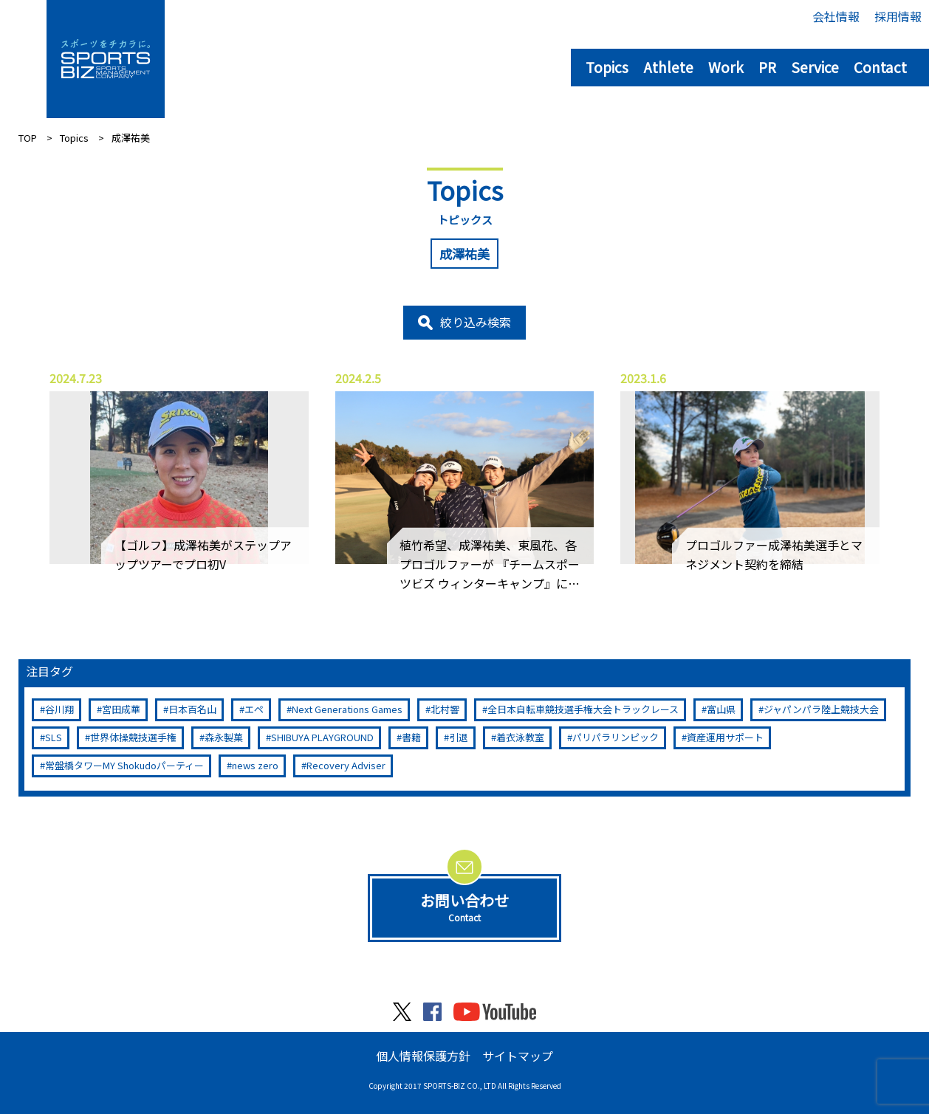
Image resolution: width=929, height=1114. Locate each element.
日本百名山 (192, 709)
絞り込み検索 (475, 322)
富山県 (721, 709)
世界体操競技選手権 (133, 737)
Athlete (668, 67)
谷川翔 (59, 709)
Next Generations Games (347, 709)
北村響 (445, 709)
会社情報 (836, 16)
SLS (53, 737)
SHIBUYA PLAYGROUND (322, 737)
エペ (254, 709)
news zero (255, 765)
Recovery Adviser (345, 765)
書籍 (411, 737)
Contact (880, 67)
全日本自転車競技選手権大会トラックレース (583, 709)
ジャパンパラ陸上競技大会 (821, 709)
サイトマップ (517, 1056)
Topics (607, 67)
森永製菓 (224, 737)
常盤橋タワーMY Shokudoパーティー (124, 765)
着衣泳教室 (520, 737)
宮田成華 (121, 709)
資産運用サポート (725, 737)
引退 (458, 737)
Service (815, 67)
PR (767, 67)
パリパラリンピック (615, 737)
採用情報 (898, 16)
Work (726, 67)
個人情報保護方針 (423, 1056)
